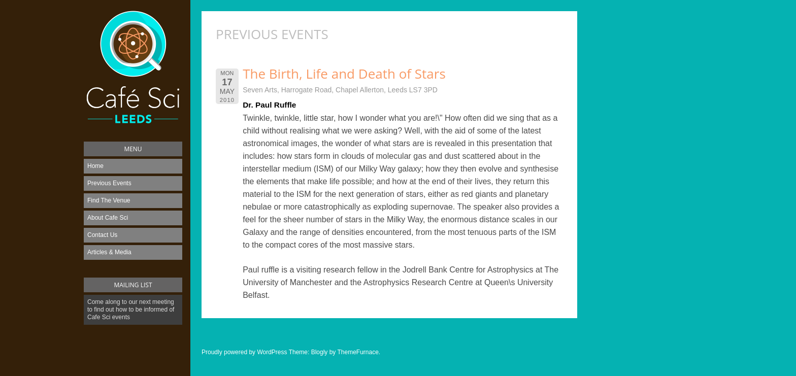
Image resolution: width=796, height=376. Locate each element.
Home (95, 165)
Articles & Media (109, 252)
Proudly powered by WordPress (244, 352)
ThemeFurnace (357, 352)
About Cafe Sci (107, 217)
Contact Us (102, 234)
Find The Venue (108, 200)
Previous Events (109, 183)
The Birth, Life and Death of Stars (344, 73)
